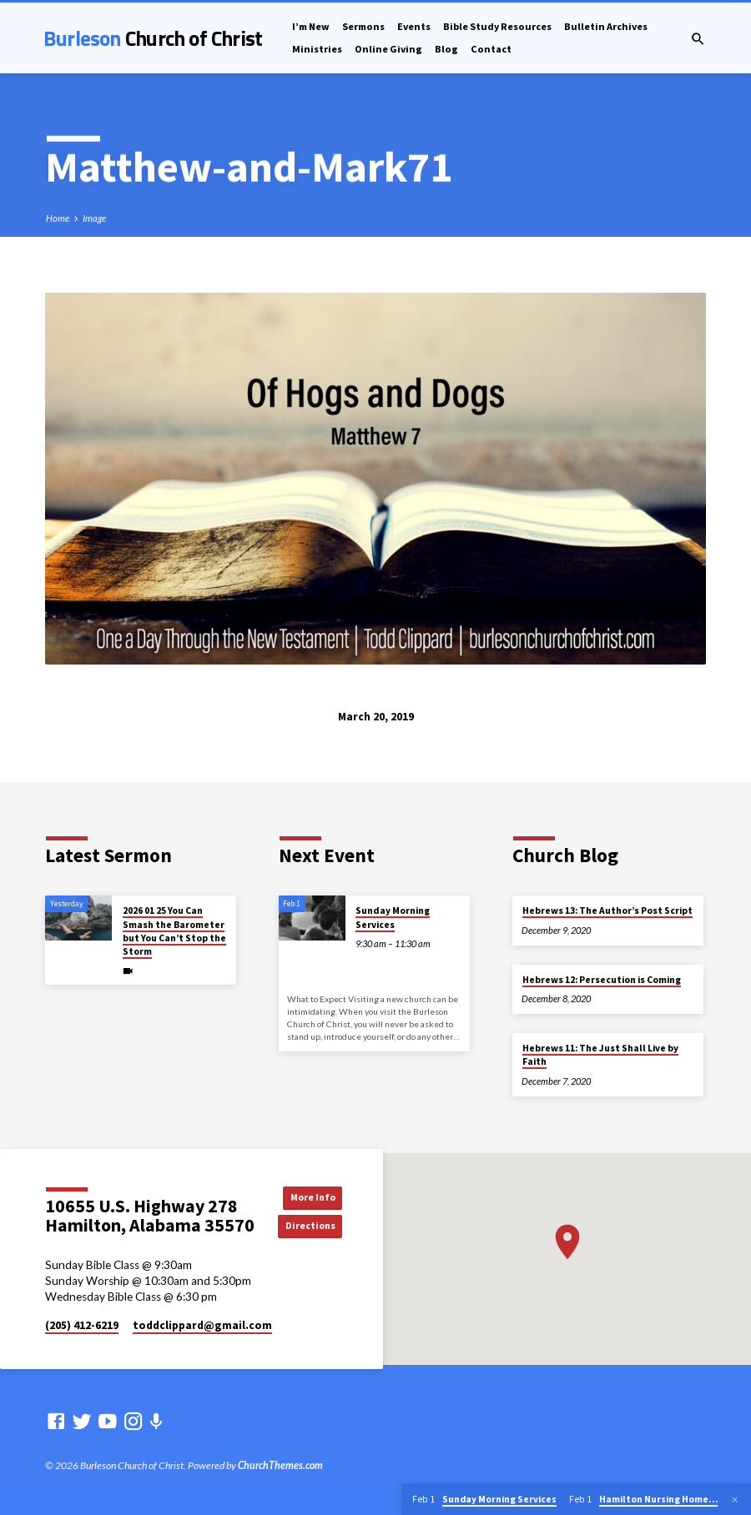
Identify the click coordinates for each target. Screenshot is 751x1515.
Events (414, 26)
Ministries (317, 49)
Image (94, 218)
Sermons (363, 26)
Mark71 (381, 165)
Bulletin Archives (606, 26)
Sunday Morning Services (392, 917)
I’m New (311, 26)
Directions (314, 1226)
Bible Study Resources (497, 26)
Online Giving (388, 49)
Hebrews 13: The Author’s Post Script (607, 910)
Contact (491, 49)
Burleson (152, 38)
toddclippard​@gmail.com (202, 1325)
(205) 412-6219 (81, 1325)
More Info (313, 1196)
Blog (446, 49)
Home (57, 218)
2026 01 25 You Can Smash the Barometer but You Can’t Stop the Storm (174, 931)
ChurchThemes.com (280, 1465)
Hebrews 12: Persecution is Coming (601, 980)
